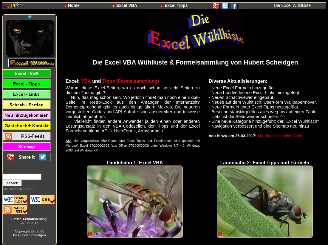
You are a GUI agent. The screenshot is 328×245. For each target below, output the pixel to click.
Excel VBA (126, 5)
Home (74, 5)
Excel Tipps (176, 5)
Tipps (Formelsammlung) (130, 81)
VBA (86, 81)
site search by (18, 189)
